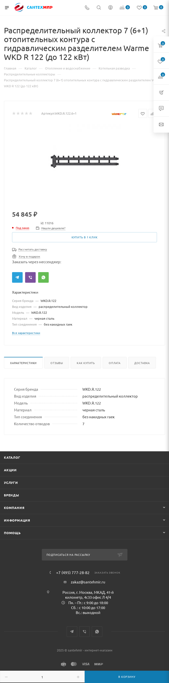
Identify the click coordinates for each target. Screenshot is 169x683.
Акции (10, 470)
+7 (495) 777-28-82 (73, 572)
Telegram (17, 277)
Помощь (12, 533)
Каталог (12, 457)
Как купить (86, 363)
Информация (17, 520)
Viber (30, 277)
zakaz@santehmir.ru (88, 581)
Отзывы (56, 363)
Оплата (115, 363)
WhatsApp (43, 277)
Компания (14, 508)
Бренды (11, 495)
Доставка (142, 363)
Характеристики (23, 363)
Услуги (11, 482)
